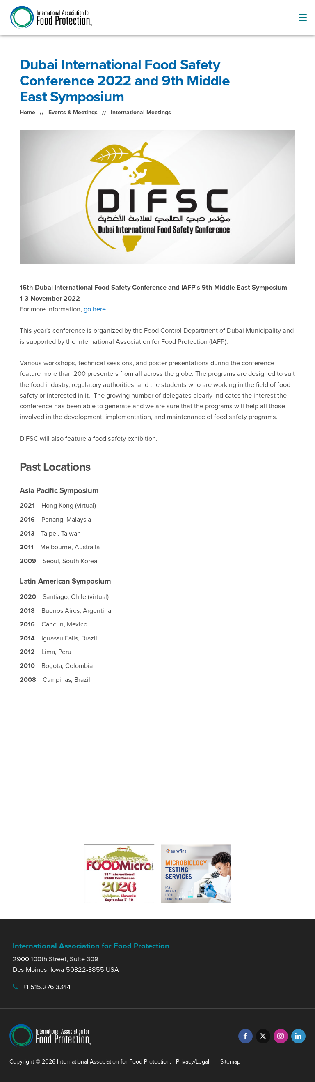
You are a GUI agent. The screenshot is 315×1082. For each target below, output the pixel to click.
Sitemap (230, 1061)
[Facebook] (245, 1036)
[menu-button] (302, 17)
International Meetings (141, 112)
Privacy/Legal (192, 1061)
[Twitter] (263, 1036)
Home (27, 112)
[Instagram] (281, 1036)
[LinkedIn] (298, 1036)
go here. (95, 309)
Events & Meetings (73, 112)
